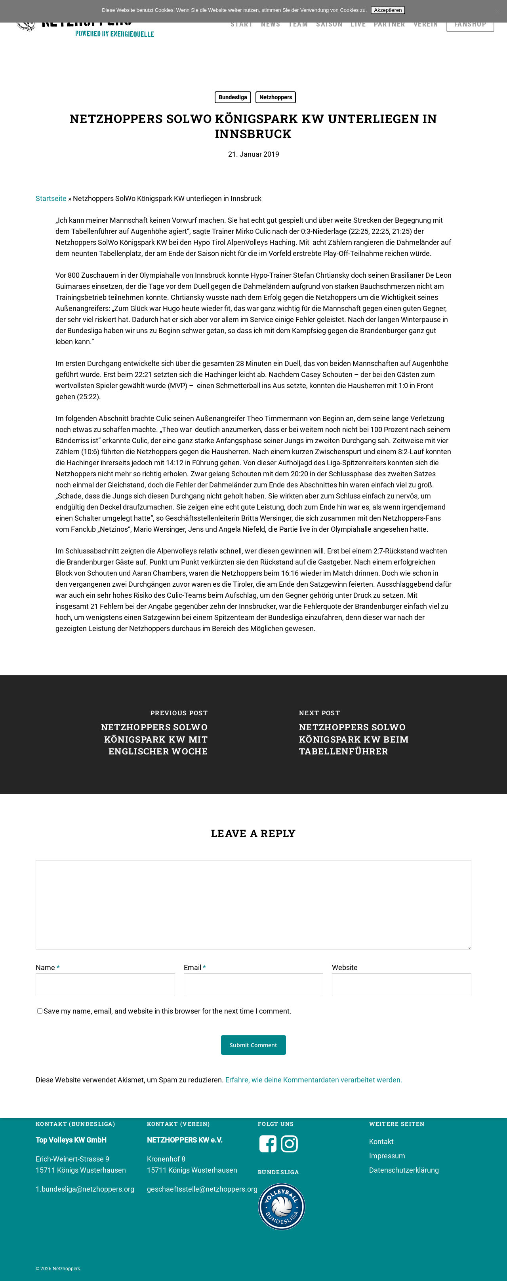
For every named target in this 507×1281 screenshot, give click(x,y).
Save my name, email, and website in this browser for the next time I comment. (168, 1011)
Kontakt (381, 1141)
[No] (497, 11)
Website (345, 967)
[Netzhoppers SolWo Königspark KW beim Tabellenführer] (380, 734)
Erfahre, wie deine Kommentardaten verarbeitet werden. (313, 1080)
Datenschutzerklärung (404, 1170)
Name (48, 967)
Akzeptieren (388, 10)
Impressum (387, 1156)
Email (195, 967)
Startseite (51, 198)
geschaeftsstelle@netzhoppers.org (202, 1189)
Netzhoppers (275, 97)
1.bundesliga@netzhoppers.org (85, 1189)
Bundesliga (233, 97)
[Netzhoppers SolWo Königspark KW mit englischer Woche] (127, 734)
